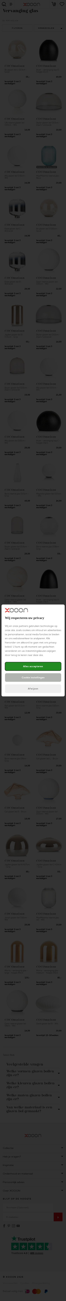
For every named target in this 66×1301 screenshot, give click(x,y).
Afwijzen (33, 688)
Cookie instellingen (33, 677)
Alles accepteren (33, 666)
